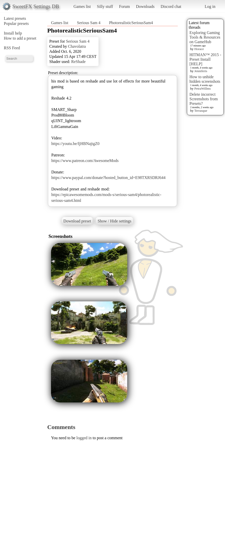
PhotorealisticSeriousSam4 (131, 23)
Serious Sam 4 (88, 23)
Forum (124, 6)
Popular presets (16, 23)
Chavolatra (77, 46)
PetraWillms (202, 88)
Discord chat (170, 6)
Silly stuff (105, 6)
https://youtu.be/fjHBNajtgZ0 (75, 143)
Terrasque (200, 110)
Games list (82, 6)
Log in (210, 6)
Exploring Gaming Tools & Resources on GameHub (204, 37)
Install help (13, 33)
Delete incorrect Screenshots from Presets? (203, 99)
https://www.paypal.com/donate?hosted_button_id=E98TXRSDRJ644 (108, 177)
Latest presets (15, 18)
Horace (199, 49)
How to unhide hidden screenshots (204, 79)
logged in (84, 438)
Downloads (145, 6)
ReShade (78, 61)
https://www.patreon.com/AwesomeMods (85, 160)
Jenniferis (200, 71)
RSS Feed (12, 48)
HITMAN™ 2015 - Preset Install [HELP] (205, 59)
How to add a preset (20, 38)
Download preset (77, 221)
